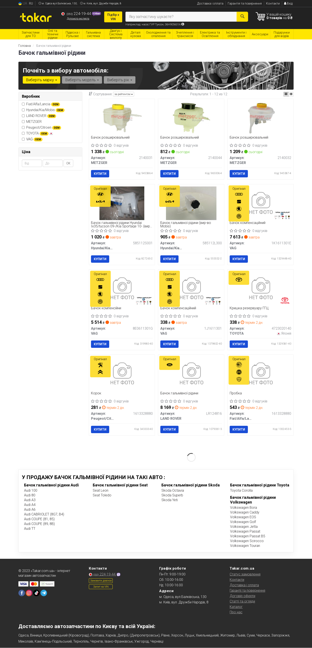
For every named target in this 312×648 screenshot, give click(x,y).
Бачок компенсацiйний (178, 308)
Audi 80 (29, 495)
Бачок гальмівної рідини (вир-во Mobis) (185, 224)
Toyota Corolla (241, 490)
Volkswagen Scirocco (247, 541)
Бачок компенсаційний (247, 223)
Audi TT (29, 528)
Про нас (236, 612)
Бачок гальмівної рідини (179, 393)
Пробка (236, 393)
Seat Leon (100, 490)
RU (31, 3)
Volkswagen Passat (245, 531)
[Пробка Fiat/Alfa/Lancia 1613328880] (260, 373)
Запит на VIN (101, 586)
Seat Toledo (102, 495)
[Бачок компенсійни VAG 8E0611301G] (122, 288)
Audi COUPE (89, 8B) (39, 524)
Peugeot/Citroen (41, 127)
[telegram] (44, 593)
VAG (34, 139)
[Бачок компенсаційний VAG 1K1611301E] (260, 203)
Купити (100, 173)
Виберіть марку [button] (41, 80)
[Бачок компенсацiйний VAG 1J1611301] (191, 288)
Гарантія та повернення (245, 3)
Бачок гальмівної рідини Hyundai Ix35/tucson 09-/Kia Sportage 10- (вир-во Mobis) (121, 224)
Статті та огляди (242, 601)
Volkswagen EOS (243, 517)
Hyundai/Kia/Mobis (43, 110)
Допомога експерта (78, 18)
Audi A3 (30, 500)
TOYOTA (37, 133)
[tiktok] (36, 593)
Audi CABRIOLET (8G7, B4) (44, 514)
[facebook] (21, 593)
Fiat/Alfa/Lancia (41, 104)
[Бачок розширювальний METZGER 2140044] (191, 118)
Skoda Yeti (169, 500)
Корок (96, 393)
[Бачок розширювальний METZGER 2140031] (122, 118)
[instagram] (29, 593)
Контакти (273, 3)
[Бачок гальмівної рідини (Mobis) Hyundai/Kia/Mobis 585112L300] (191, 203)
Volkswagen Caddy (244, 512)
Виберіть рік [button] (119, 80)
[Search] (242, 17)
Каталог (236, 607)
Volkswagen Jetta (244, 527)
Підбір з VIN (113, 17)
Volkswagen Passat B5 (247, 536)
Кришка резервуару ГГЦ (249, 308)
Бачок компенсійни (106, 308)
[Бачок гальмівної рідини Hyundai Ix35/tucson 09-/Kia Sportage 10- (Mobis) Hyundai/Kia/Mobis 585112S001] (121, 203)
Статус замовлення (245, 574)
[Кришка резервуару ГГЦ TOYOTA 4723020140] (260, 288)
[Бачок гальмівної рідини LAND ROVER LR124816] (191, 373)
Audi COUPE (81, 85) (39, 519)
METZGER (32, 122)
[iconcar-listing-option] (291, 94)
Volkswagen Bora (243, 507)
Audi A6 (30, 509)
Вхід (288, 3)
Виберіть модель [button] (82, 80)
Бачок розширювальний (110, 137)
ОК (68, 163)
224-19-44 (76, 13)
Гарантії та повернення (247, 590)
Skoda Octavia (172, 490)
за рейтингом (123, 94)
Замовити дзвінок (101, 580)
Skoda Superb (172, 495)
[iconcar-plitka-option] (286, 94)
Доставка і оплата (210, 3)
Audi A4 (30, 505)
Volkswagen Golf (243, 522)
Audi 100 (30, 490)
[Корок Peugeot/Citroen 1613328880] (122, 373)
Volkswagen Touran (245, 546)
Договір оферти (242, 596)
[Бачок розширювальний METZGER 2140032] (260, 118)
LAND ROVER (39, 116)
